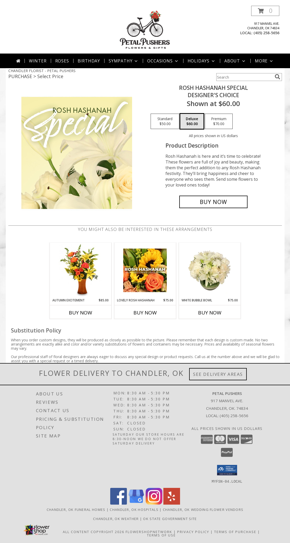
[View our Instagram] (154, 502)
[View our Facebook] (118, 502)
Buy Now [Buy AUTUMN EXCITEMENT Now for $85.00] (80, 312)
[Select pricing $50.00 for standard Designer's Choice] (165, 121)
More (264, 61)
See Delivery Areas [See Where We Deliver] (218, 374)
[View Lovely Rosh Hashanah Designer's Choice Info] (145, 270)
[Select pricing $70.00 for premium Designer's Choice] (218, 121)
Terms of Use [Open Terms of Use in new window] (161, 535)
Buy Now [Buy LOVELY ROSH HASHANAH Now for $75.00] (145, 312)
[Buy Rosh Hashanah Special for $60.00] (213, 202)
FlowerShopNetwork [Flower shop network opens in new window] (149, 531)
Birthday (89, 61)
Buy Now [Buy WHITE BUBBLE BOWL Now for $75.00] (209, 312)
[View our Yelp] (171, 502)
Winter (38, 61)
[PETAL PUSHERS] (145, 29)
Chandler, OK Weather (116, 518)
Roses (62, 61)
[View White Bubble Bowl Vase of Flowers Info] (209, 270)
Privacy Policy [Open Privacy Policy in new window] (193, 531)
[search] (277, 77)
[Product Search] (244, 77)
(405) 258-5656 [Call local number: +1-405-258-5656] (266, 32)
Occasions (163, 61)
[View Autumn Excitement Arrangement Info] (80, 270)
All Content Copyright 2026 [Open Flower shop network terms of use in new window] (93, 531)
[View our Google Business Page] (136, 502)
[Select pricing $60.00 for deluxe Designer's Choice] (191, 121)
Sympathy (124, 61)
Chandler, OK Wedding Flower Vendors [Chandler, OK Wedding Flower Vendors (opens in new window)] (203, 509)
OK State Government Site (170, 518)
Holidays (202, 61)
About (235, 61)
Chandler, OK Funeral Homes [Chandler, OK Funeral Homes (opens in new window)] (76, 509)
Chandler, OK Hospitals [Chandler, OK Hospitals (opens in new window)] (134, 509)
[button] (265, 11)
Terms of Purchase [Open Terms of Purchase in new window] (235, 531)
